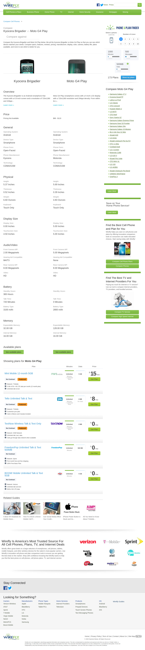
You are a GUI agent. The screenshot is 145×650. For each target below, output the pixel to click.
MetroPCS (7, 621)
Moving (125, 12)
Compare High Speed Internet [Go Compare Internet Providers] (122, 316)
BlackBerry (24, 607)
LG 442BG (114, 167)
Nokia (23, 618)
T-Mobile (6, 612)
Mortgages (113, 12)
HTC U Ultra (114, 143)
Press (111, 5)
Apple (23, 604)
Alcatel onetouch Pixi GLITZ (120, 140)
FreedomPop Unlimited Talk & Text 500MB (23, 448)
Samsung (24, 621)
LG (22, 612)
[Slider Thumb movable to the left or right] (110, 57)
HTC (22, 609)
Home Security (84, 12)
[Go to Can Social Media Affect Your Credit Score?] (51, 508)
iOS (96, 609)
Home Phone (49, 12)
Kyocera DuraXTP (116, 96)
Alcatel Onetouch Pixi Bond (120, 170)
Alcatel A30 (114, 134)
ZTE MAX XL (115, 161)
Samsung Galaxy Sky (118, 126)
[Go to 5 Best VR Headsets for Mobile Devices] (12, 508)
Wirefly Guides (113, 601)
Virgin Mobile (7, 615)
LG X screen (114, 149)
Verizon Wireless (9, 604)
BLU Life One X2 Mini (118, 132)
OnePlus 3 (114, 176)
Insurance (99, 12)
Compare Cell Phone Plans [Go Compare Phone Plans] (122, 261)
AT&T (5, 607)
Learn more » (8, 105)
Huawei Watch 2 (116, 108)
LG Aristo (113, 137)
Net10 (5, 618)
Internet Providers (61, 604)
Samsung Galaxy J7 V (118, 94)
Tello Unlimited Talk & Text (18, 398)
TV (61, 12)
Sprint (5, 609)
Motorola (24, 615)
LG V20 (112, 164)
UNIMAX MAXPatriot (117, 173)
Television (58, 607)
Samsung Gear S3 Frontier (120, 123)
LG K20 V (113, 155)
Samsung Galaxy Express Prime (122, 120)
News (106, 5)
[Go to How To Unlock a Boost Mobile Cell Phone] (31, 508)
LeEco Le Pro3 (115, 99)
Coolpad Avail (115, 146)
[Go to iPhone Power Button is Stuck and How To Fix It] (71, 508)
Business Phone (33, 12)
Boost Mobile (7, 624)
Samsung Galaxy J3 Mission (120, 129)
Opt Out (138, 635)
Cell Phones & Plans (13, 12)
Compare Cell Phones (11, 21)
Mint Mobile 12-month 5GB (19, 373)
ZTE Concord (115, 105)
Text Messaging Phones (81, 612)
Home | (87, 635)
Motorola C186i (115, 152)
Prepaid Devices (78, 607)
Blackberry (98, 607)
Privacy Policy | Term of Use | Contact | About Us (109, 635)
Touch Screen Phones (80, 609)
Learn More (112, 191)
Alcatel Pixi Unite (116, 158)
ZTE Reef (113, 114)
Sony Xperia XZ (116, 117)
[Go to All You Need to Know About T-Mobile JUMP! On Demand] (91, 508)
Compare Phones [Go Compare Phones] (122, 265)
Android (98, 604)
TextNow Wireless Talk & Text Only (23, 423)
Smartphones (77, 604)
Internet (71, 12)
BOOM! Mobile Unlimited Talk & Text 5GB (24, 474)
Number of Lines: (129, 34)
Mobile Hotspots (43, 604)
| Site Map (131, 635)
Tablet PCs (41, 607)
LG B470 (113, 111)
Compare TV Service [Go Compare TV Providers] (122, 311)
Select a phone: (111, 34)
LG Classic (114, 102)
